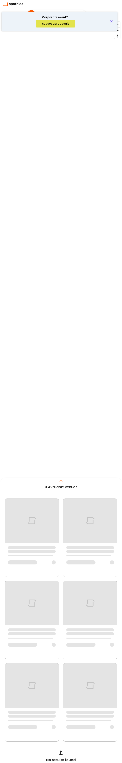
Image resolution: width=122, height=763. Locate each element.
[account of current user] (55, 24)
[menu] (116, 4)
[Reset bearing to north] (117, 36)
